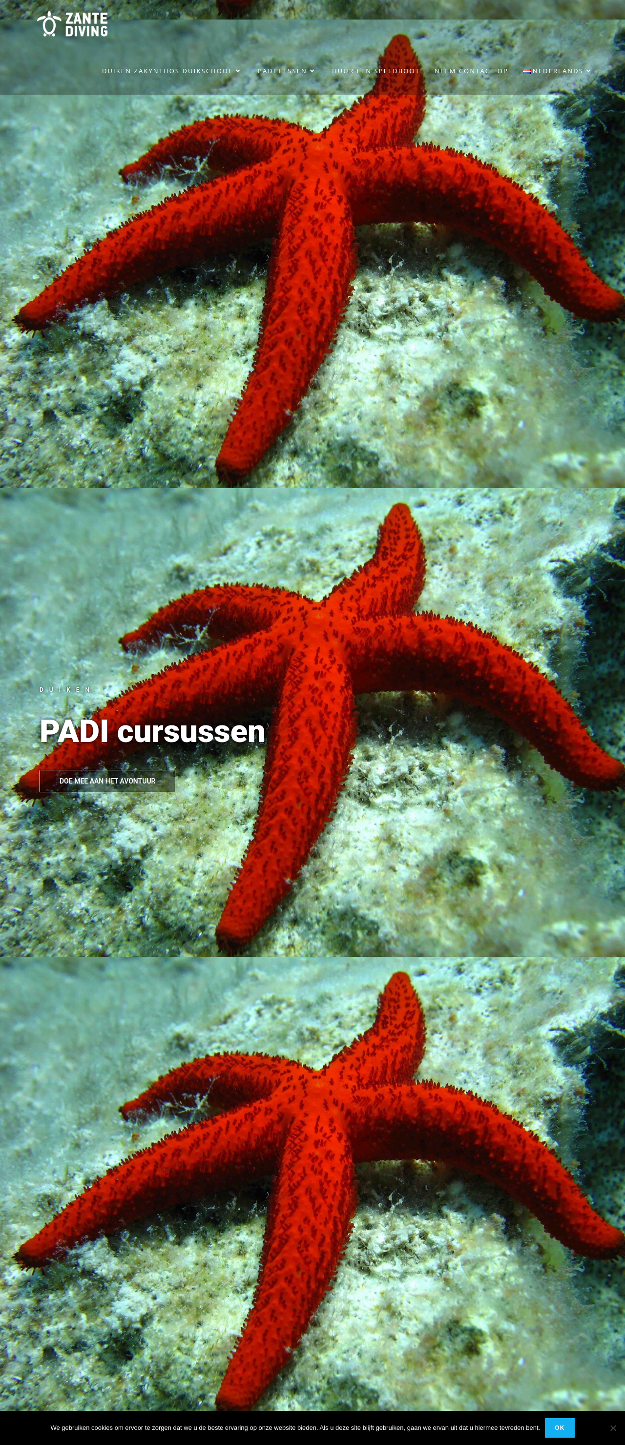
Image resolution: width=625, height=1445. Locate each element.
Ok (559, 1427)
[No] (613, 1428)
